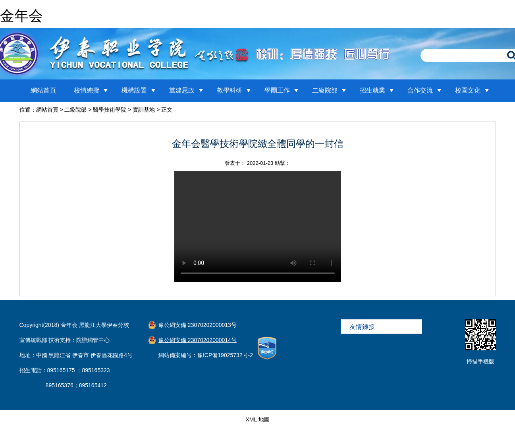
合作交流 (420, 90)
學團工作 (277, 90)
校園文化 (467, 90)
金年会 (21, 16)
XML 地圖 (257, 419)
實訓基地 (144, 109)
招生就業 (372, 90)
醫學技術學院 (109, 109)
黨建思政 (182, 90)
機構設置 (134, 90)
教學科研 (229, 90)
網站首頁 (43, 90)
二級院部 (325, 90)
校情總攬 (86, 90)
